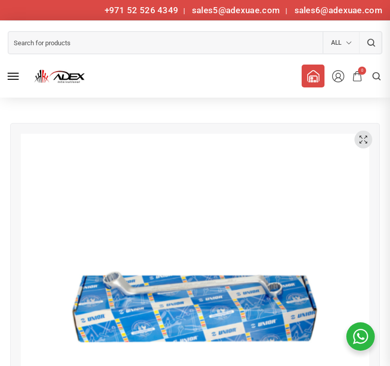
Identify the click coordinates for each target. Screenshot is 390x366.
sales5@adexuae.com (237, 10)
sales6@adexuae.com (337, 10)
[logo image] (57, 76)
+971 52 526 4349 (142, 10)
